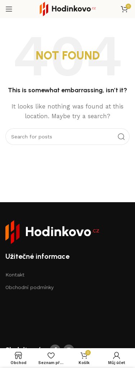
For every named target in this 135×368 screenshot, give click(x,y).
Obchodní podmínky (29, 287)
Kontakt (14, 275)
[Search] (67, 136)
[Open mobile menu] (9, 9)
